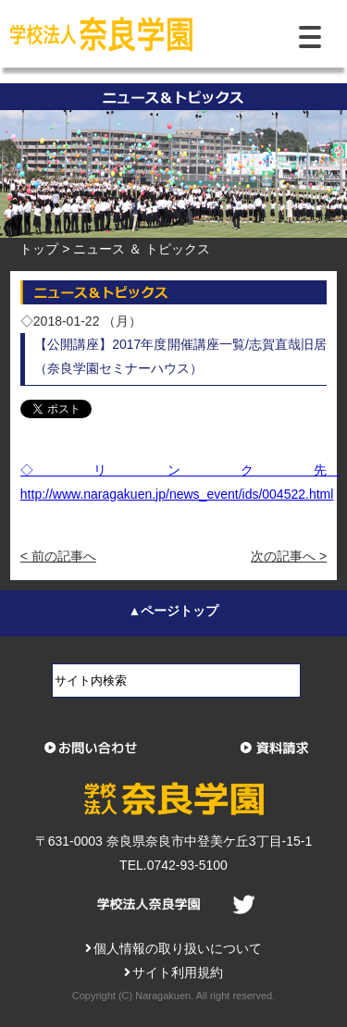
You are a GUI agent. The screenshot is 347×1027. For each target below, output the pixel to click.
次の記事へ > (289, 556)
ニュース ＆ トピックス (141, 248)
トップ (38, 248)
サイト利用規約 (174, 972)
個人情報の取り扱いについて (174, 948)
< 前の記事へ (58, 556)
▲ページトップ (174, 610)
